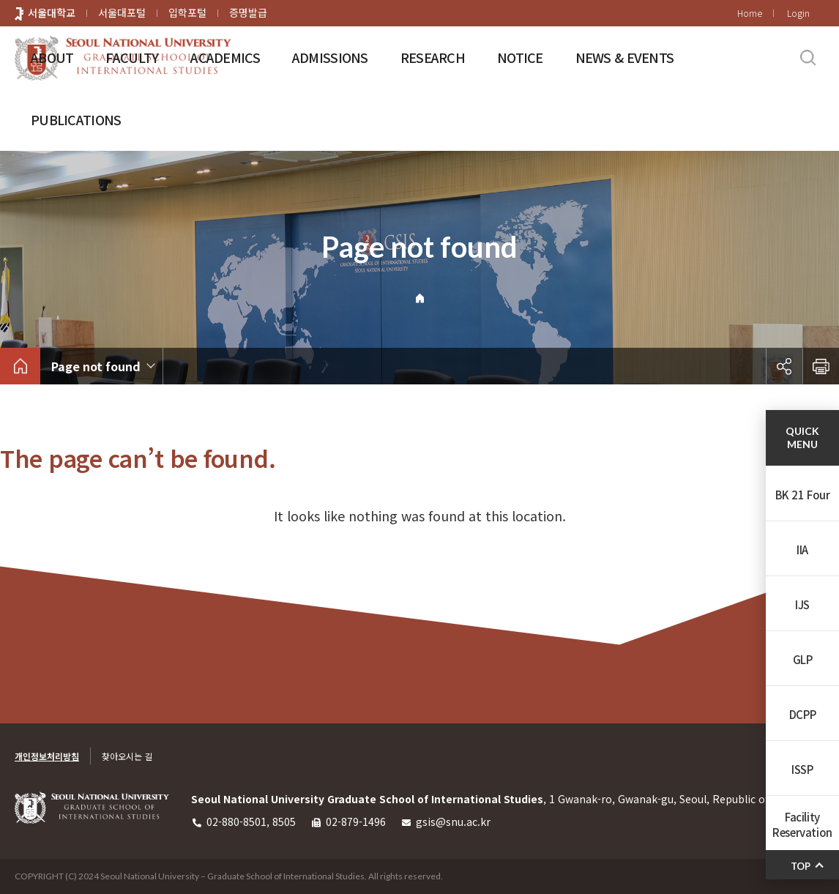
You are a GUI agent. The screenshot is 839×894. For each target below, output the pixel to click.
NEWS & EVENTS (624, 57)
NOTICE (520, 57)
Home (749, 13)
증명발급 (248, 12)
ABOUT (52, 57)
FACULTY (131, 57)
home (20, 366)
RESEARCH (432, 57)
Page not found (96, 366)
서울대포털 (122, 12)
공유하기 (784, 366)
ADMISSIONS (330, 57)
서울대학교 (51, 12)
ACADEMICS (225, 57)
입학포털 (187, 12)
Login (798, 13)
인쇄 (820, 366)
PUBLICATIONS (76, 119)
